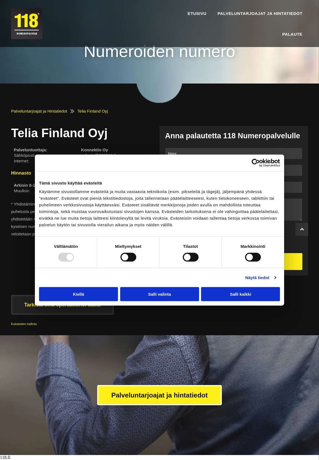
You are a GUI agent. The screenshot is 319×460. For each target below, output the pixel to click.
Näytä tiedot (257, 277)
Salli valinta (159, 294)
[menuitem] (197, 13)
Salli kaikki (240, 294)
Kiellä (78, 294)
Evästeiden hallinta (24, 324)
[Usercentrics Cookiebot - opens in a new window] (255, 162)
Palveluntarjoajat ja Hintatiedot (39, 111)
